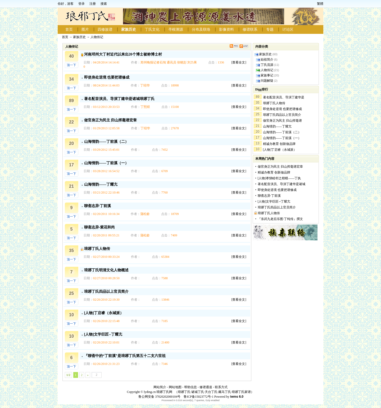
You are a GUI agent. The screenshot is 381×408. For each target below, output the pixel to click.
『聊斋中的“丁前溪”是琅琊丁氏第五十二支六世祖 (125, 356)
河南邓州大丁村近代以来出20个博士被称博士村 (123, 54)
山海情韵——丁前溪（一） (106, 163)
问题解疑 (267, 80)
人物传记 (96, 37)
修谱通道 (205, 387)
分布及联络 (201, 29)
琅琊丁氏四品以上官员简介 (106, 292)
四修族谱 (105, 29)
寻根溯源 (175, 29)
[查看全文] (239, 62)
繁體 (320, 4)
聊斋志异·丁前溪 (97, 206)
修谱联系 (250, 29)
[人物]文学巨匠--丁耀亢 (103, 334)
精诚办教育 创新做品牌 (279, 144)
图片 (85, 29)
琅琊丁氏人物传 (97, 249)
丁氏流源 (267, 65)
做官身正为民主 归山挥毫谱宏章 (110, 120)
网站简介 (159, 387)
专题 (270, 29)
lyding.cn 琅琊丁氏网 (158, 392)
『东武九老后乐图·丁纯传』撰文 (280, 219)
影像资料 (226, 29)
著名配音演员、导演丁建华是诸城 (281, 184)
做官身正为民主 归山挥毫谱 (282, 120)
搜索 (104, 4)
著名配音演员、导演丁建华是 (283, 97)
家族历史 (128, 29)
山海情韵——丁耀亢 (100, 184)
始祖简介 (267, 59)
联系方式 (221, 387)
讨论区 (287, 29)
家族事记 (267, 75)
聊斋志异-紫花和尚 (99, 227)
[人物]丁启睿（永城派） (104, 313)
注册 (92, 4)
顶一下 (71, 65)
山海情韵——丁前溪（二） (106, 142)
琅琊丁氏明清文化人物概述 (106, 270)
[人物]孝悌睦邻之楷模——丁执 (279, 178)
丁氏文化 (152, 29)
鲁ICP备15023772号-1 (198, 396)
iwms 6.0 (236, 396)
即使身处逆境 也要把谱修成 (107, 77)
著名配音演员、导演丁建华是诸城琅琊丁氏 (119, 99)
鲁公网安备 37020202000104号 (159, 396)
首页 (69, 29)
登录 (81, 4)
